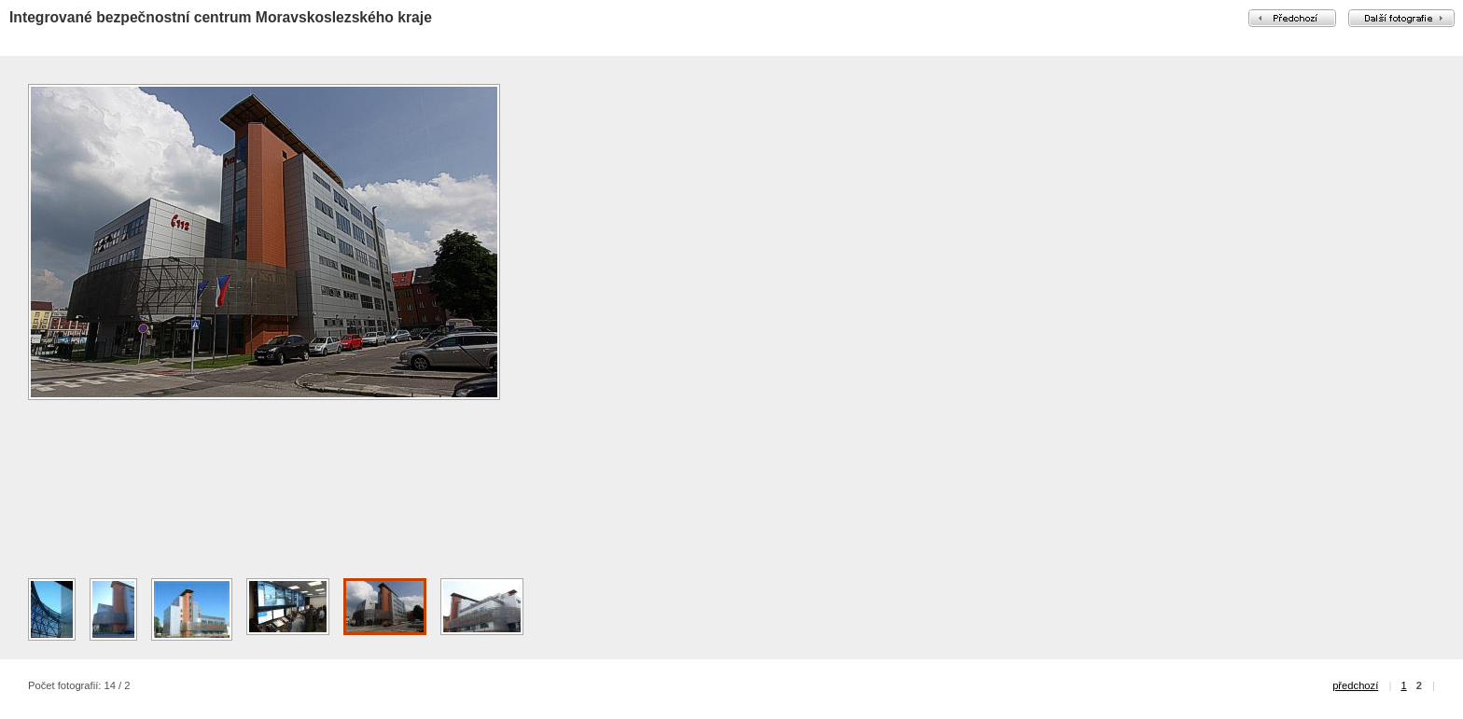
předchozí (1355, 685)
